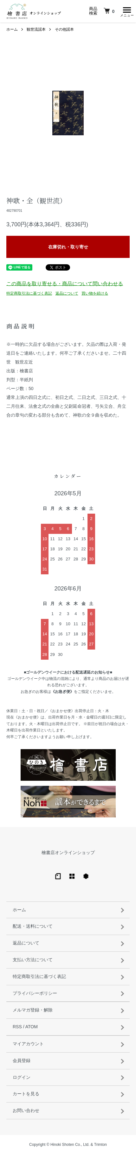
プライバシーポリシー (35, 994)
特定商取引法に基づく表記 (29, 294)
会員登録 (21, 1061)
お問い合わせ (26, 1111)
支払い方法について (33, 960)
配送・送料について (33, 927)
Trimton (100, 1145)
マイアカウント (28, 1044)
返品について (66, 294)
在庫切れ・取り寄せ (68, 247)
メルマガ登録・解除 (33, 1010)
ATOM (31, 1027)
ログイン (21, 1078)
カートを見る (26, 1094)
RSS (17, 1027)
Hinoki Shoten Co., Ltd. (69, 1145)
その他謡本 (64, 30)
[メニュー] (126, 11)
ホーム (12, 30)
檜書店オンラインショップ (68, 853)
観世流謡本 (36, 30)
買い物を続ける (94, 294)
